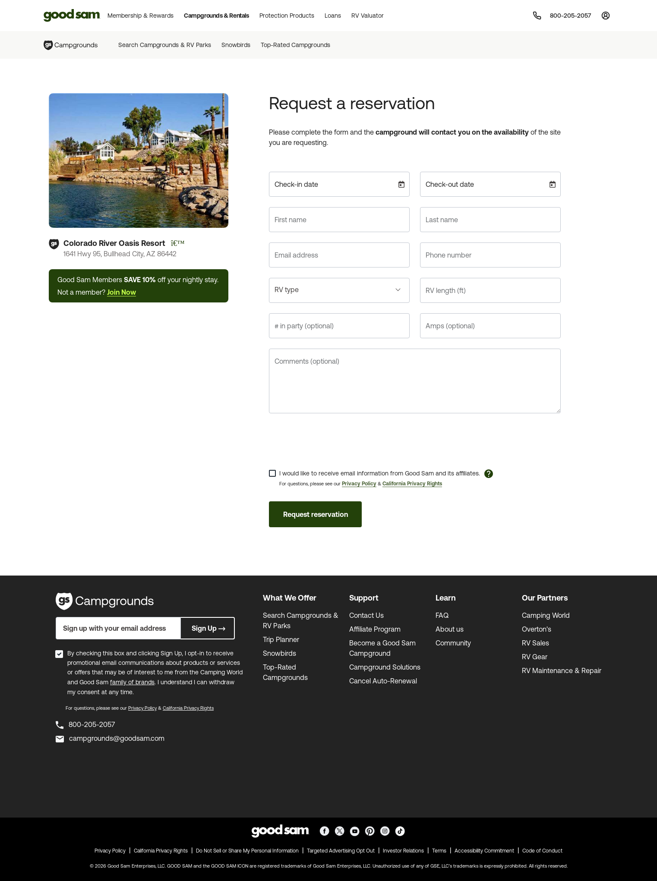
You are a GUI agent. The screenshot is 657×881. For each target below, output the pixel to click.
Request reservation (315, 514)
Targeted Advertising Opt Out (341, 851)
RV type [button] (287, 289)
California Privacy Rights (412, 484)
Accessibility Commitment (484, 851)
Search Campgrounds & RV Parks (164, 44)
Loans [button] (333, 15)
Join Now (121, 292)
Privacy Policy (359, 484)
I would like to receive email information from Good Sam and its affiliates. (379, 473)
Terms (439, 851)
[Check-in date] (339, 184)
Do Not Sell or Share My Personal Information (247, 851)
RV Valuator (367, 15)
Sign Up (209, 628)
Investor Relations (403, 851)
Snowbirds (235, 44)
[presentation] (334, 440)
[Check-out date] (490, 184)
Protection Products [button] (286, 15)
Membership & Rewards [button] (140, 15)
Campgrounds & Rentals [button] (216, 15)
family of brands (132, 682)
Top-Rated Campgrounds (295, 44)
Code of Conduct (542, 851)
